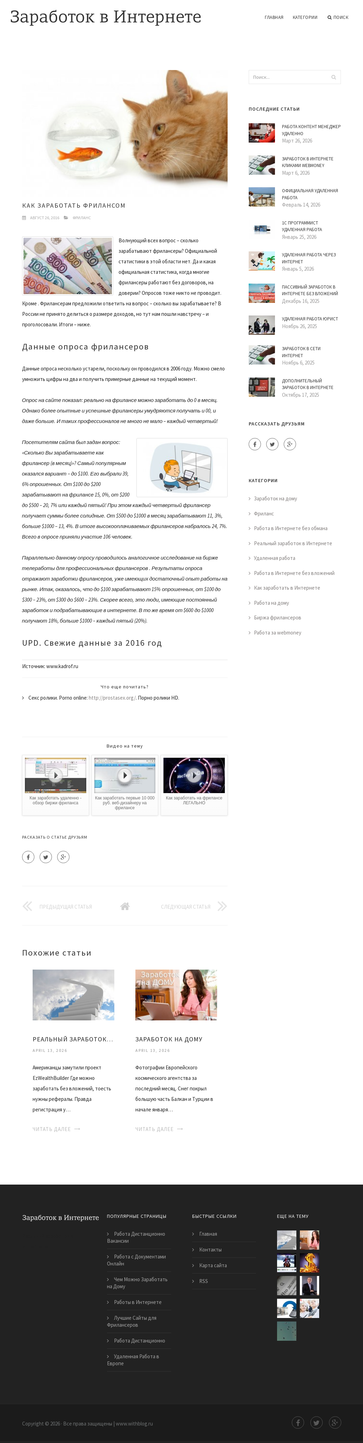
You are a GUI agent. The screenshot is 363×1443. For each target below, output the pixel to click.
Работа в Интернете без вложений (294, 573)
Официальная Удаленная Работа (310, 194)
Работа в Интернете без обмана (291, 528)
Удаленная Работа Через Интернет (309, 258)
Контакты (210, 1249)
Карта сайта (213, 1265)
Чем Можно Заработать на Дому (137, 1283)
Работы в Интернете (138, 1302)
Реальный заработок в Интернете (293, 543)
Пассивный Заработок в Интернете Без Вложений (310, 290)
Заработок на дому (275, 498)
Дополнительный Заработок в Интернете (308, 384)
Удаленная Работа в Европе (133, 1360)
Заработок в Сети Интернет (301, 352)
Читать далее (52, 1129)
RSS (203, 1281)
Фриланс (82, 217)
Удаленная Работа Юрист (310, 319)
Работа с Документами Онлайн (136, 1260)
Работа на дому (271, 602)
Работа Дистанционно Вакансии (136, 1237)
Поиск (338, 17)
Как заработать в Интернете (287, 587)
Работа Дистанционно (139, 1340)
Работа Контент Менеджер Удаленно (311, 130)
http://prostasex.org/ (112, 697)
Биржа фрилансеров (277, 617)
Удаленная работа (274, 558)
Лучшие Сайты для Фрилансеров (131, 1321)
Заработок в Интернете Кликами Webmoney (308, 162)
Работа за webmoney (277, 632)
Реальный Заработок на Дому (73, 1039)
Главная (274, 17)
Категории (305, 17)
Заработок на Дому (168, 1039)
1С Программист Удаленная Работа (302, 226)
